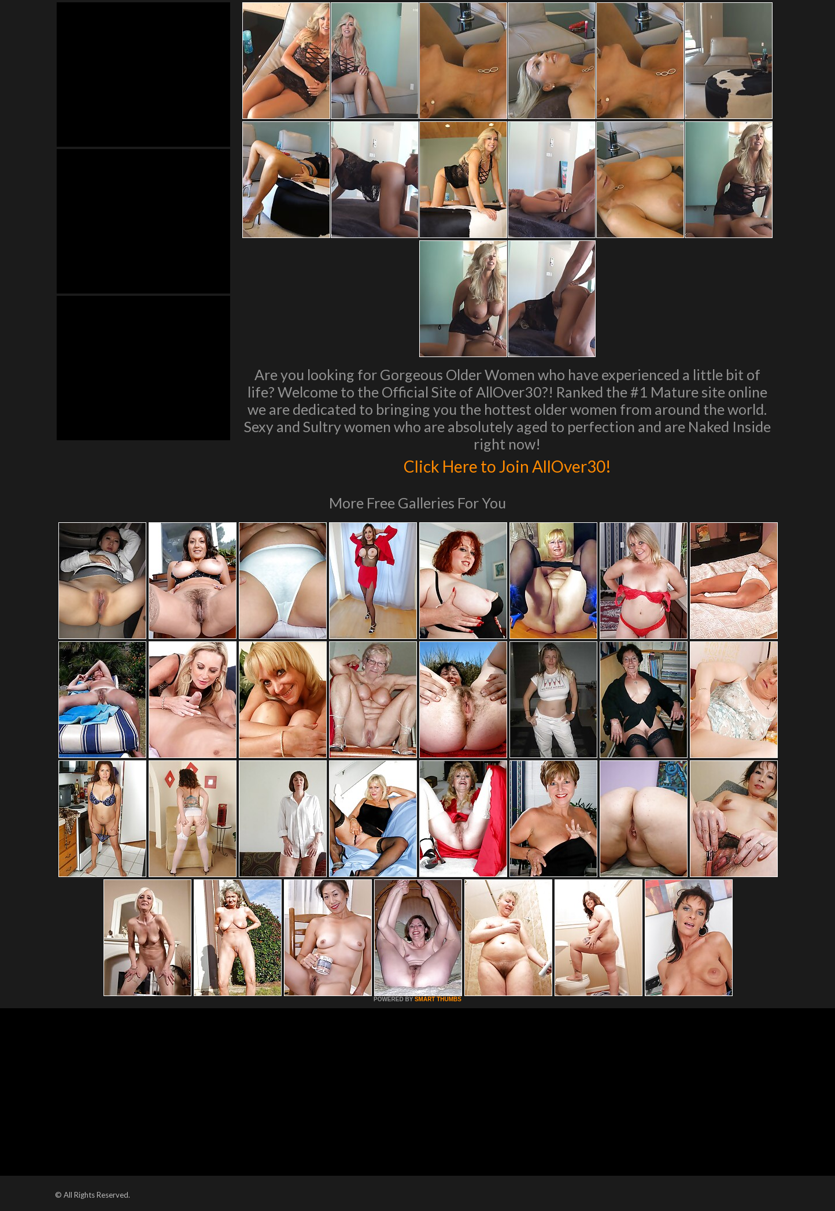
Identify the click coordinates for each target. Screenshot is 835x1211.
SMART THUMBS (438, 999)
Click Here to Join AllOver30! (507, 464)
